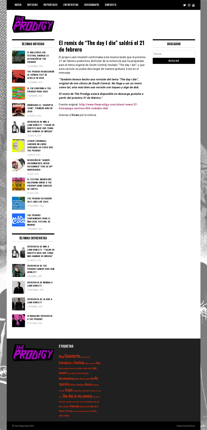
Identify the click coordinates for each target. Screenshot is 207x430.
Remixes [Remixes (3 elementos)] (95, 384)
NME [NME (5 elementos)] (92, 378)
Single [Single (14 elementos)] (68, 389)
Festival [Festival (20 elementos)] (79, 362)
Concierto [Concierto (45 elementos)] (72, 355)
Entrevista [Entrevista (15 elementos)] (65, 362)
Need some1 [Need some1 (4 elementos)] (85, 378)
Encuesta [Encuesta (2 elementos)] (87, 357)
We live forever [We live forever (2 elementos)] (77, 411)
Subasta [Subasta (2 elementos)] (93, 390)
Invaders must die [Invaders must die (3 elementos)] (69, 368)
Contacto (110, 5)
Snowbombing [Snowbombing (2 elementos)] (77, 390)
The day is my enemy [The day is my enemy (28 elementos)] (77, 396)
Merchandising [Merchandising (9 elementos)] (66, 378)
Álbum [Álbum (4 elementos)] (66, 415)
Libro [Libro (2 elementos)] (69, 373)
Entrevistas (71, 5)
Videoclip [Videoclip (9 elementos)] (74, 406)
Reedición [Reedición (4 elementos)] (80, 384)
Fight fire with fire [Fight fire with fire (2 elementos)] (90, 363)
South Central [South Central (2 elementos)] (86, 390)
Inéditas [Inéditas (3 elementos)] (80, 368)
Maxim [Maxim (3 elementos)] (86, 373)
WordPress (190, 425)
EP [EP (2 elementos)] (72, 363)
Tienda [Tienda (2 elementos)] (82, 401)
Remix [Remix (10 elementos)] (88, 384)
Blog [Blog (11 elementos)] (61, 356)
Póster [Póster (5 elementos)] (73, 384)
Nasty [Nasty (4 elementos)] (77, 378)
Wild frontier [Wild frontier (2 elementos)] (86, 411)
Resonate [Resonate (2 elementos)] (61, 390)
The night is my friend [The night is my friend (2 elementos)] (72, 401)
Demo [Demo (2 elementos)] (82, 357)
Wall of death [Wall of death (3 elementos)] (85, 406)
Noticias (32, 5)
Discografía (91, 5)
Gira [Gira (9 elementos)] (98, 363)
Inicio (18, 5)
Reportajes (51, 5)
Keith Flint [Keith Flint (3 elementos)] (87, 368)
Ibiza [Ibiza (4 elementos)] (61, 368)
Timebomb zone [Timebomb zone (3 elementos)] (90, 401)
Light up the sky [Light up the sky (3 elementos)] (77, 373)
